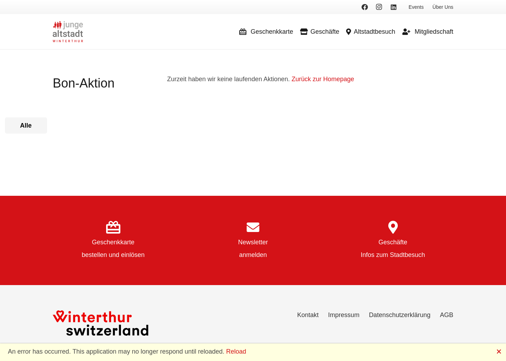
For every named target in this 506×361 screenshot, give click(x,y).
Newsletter (253, 242)
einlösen (133, 254)
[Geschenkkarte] (113, 228)
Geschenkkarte (113, 242)
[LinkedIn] (393, 7)
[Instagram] (379, 7)
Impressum (343, 314)
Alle (26, 125)
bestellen (94, 254)
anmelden (253, 254)
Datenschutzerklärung (399, 314)
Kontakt (308, 314)
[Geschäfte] (392, 228)
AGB (446, 314)
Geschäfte (392, 242)
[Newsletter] (253, 228)
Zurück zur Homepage (323, 79)
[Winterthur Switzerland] (100, 323)
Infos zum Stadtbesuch (393, 254)
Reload (236, 351)
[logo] (68, 31)
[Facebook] (364, 7)
